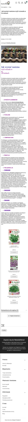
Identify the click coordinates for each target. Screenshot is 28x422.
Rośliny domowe (11, 43)
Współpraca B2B (6, 398)
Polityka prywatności (7, 400)
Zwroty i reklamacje (7, 363)
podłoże (15, 120)
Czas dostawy (5, 388)
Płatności (4, 386)
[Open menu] (16, 3)
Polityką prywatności (17, 350)
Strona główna (4, 7)
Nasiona (10, 126)
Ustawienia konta (6, 375)
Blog (10, 7)
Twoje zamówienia (6, 372)
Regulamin (18, 347)
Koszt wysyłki (5, 384)
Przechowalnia (5, 377)
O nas (3, 409)
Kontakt (4, 365)
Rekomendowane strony (8, 411)
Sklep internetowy (12, 420)
